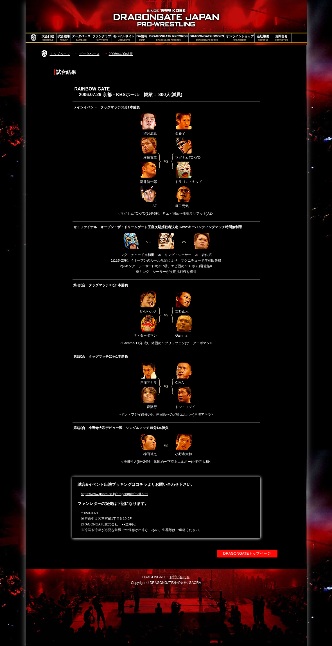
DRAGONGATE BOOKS (207, 38)
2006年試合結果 (121, 54)
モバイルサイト (124, 38)
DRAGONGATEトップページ (247, 553)
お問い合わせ (180, 577)
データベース (81, 38)
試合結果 (64, 38)
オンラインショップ (240, 38)
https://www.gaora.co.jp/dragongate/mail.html (114, 494)
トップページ (60, 54)
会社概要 (263, 38)
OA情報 (142, 38)
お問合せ (281, 38)
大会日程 (48, 38)
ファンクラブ (101, 38)
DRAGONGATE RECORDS (168, 38)
